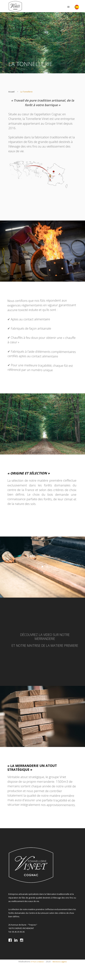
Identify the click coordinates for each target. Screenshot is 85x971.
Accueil (11, 91)
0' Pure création (37, 961)
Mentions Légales (60, 961)
